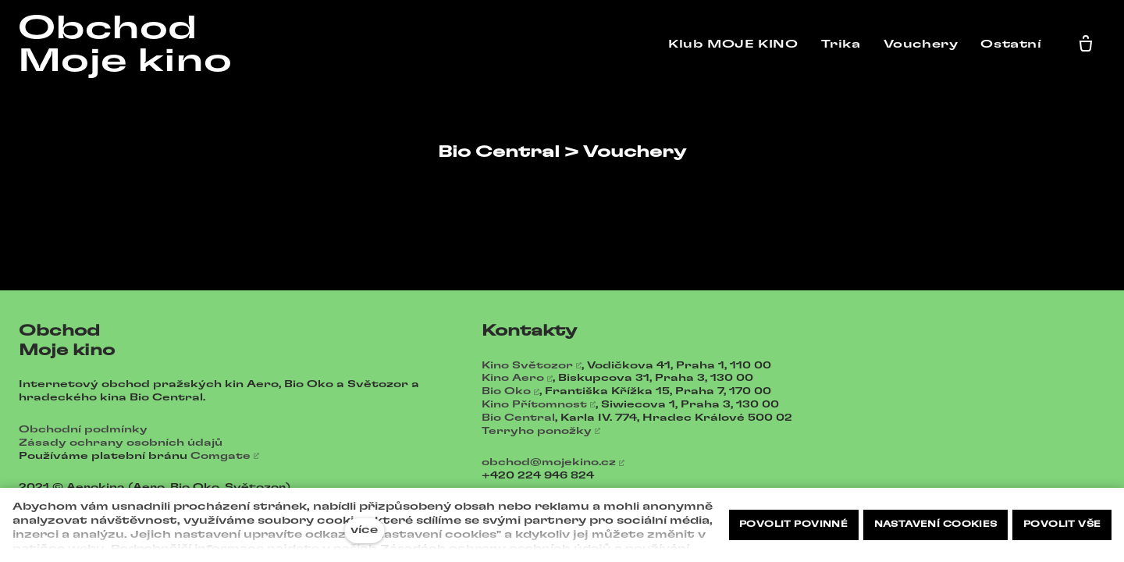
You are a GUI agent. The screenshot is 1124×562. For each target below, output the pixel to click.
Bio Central (518, 417)
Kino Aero (513, 377)
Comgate (220, 456)
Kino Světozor (527, 365)
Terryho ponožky (537, 431)
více (364, 530)
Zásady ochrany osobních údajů (120, 442)
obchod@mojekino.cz (549, 462)
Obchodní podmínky (83, 429)
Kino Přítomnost (534, 404)
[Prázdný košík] (1089, 44)
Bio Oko (506, 391)
